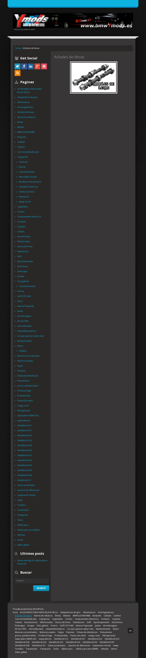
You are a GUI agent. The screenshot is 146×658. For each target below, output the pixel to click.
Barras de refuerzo (26, 117)
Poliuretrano (23, 380)
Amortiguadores (25, 107)
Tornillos (21, 505)
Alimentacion (23, 102)
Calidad (21, 142)
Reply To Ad (24, 201)
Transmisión (23, 510)
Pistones (21, 370)
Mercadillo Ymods (27, 176)
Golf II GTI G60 (24, 296)
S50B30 (22, 350)
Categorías (22, 157)
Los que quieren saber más (30, 336)
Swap (19, 500)
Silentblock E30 (24, 450)
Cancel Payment (26, 171)
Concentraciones (27, 286)
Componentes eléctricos (28, 216)
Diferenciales (23, 241)
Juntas (20, 311)
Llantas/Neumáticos (26, 331)
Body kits (21, 137)
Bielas (20, 122)
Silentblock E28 (24, 445)
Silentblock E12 (24, 425)
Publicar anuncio (27, 191)
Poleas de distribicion (27, 375)
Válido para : (23, 525)
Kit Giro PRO (23, 321)
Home (18, 48)
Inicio (19, 301)
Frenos (20, 291)
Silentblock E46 (24, 475)
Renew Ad (23, 196)
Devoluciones (23, 236)
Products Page (24, 390)
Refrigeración (23, 410)
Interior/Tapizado (25, 306)
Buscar (22, 166)
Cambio (21, 147)
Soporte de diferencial (27, 490)
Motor (20, 346)
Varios (20, 539)
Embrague (22, 271)
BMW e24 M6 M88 (25, 132)
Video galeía (23, 544)
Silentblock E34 (24, 460)
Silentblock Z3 (23, 480)
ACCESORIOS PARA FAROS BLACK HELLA (32, 91)
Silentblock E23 (24, 435)
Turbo (20, 520)
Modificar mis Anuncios (30, 181)
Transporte (22, 515)
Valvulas (21, 534)
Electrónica (22, 266)
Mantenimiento (24, 341)
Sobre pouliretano (26, 485)
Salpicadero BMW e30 (27, 415)
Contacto (21, 221)
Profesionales (23, 395)
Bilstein (20, 127)
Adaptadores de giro (27, 97)
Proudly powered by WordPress (28, 609)
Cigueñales (22, 206)
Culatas (20, 231)
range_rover (23, 405)
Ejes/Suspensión (24, 261)
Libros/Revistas (24, 326)
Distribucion (23, 251)
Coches (20, 211)
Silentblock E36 (24, 465)
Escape (20, 276)
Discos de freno (24, 246)
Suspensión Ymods (26, 495)
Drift (19, 256)
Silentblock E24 (24, 440)
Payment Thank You (28, 186)
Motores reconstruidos (28, 355)
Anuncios (23, 161)
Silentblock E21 (24, 430)
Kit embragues (24, 316)
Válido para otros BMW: (28, 530)
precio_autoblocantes (27, 385)
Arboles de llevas (25, 112)
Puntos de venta (24, 400)
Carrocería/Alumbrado (28, 152)
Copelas (21, 226)
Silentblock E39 (24, 470)
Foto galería (23, 281)
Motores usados (25, 360)
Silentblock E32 (24, 455)
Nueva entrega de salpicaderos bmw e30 (32, 562)
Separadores (23, 420)
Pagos (20, 365)
